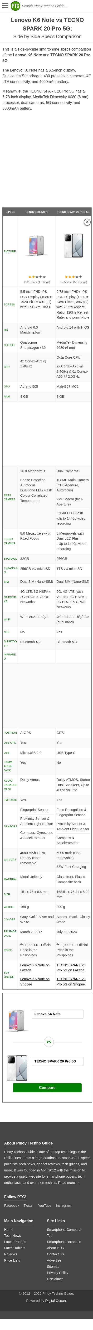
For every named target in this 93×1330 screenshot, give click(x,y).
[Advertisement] (46, 161)
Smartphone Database (64, 1242)
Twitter (29, 1205)
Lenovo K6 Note (37, 212)
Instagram (63, 1205)
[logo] (15, 6)
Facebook (11, 1205)
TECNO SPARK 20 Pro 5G (73, 212)
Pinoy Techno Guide (34, 1143)
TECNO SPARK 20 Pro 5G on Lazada (73, 969)
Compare (47, 1088)
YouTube (45, 1205)
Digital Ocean (55, 1301)
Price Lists (12, 1260)
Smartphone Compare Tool (64, 1233)
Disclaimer (55, 1279)
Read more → (68, 1183)
